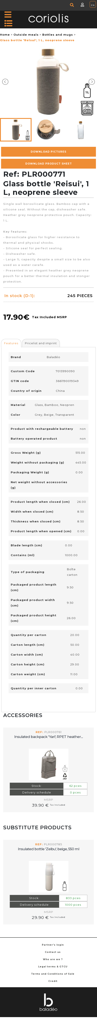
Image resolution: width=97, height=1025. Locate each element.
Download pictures (48, 151)
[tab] (11, 343)
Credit (53, 981)
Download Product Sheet (48, 163)
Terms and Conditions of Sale (52, 974)
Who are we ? (53, 959)
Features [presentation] (11, 343)
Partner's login (53, 944)
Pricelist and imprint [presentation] (41, 343)
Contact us (53, 952)
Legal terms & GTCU (52, 966)
